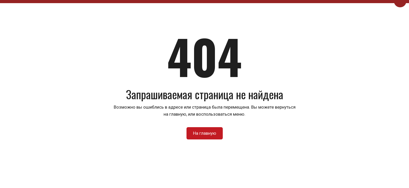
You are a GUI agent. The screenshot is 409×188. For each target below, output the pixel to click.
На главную (204, 133)
